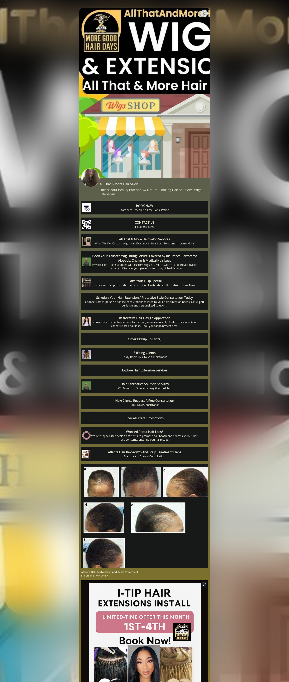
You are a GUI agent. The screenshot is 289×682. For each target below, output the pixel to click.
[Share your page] (204, 13)
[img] (204, 14)
